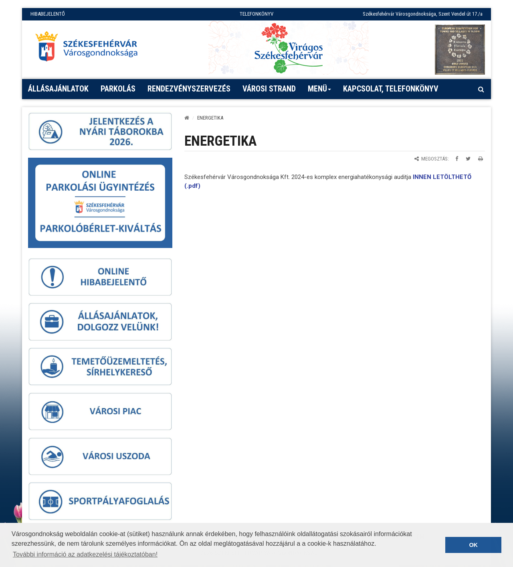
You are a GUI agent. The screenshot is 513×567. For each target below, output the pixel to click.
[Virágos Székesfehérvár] (288, 47)
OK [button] (473, 545)
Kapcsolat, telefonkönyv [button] (390, 88)
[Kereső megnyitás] (481, 89)
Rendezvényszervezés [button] (188, 88)
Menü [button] (319, 91)
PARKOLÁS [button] (118, 88)
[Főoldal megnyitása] (90, 48)
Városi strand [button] (269, 88)
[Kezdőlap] (186, 118)
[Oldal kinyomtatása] (480, 159)
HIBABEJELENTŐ (47, 14)
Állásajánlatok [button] (58, 88)
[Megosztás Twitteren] (468, 159)
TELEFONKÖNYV (256, 14)
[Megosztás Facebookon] (456, 159)
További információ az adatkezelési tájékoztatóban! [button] (85, 554)
